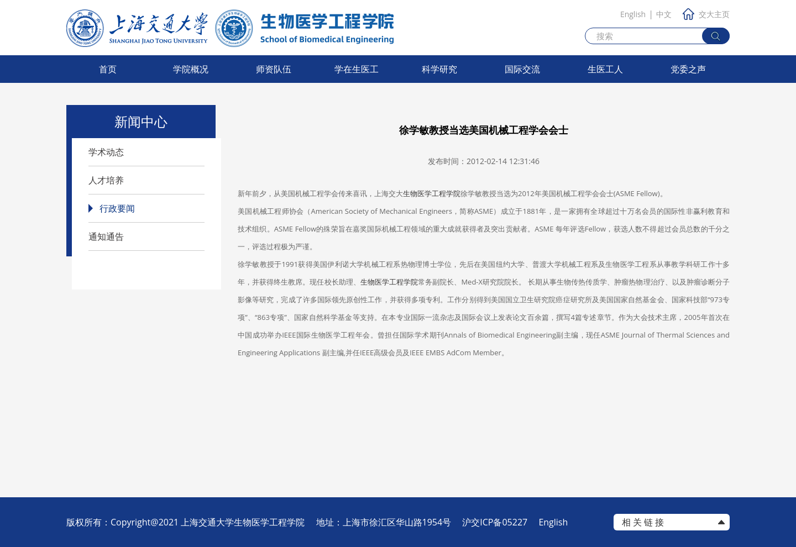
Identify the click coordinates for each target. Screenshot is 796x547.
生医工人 (605, 69)
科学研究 (439, 69)
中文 (664, 14)
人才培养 (106, 180)
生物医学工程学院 (431, 193)
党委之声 (688, 69)
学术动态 (106, 152)
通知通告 (106, 236)
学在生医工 (356, 69)
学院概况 (190, 69)
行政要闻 (117, 208)
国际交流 (522, 69)
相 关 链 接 (643, 522)
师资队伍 (273, 69)
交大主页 (706, 14)
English (633, 14)
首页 (108, 69)
